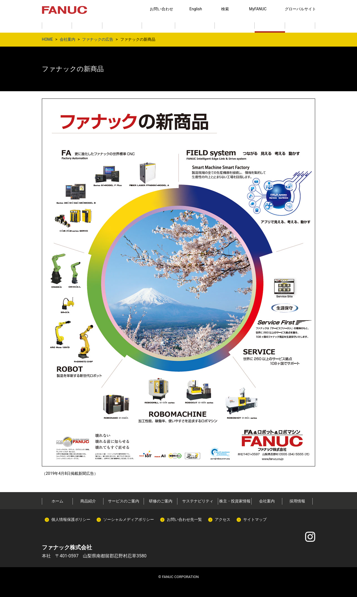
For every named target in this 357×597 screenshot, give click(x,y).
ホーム (57, 501)
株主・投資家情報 (234, 501)
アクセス (222, 519)
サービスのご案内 (123, 501)
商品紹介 (88, 501)
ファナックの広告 (97, 39)
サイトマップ (255, 519)
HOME (47, 39)
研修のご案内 (160, 501)
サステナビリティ (197, 501)
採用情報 (297, 501)
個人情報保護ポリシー (70, 519)
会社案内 (67, 39)
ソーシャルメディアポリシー (128, 519)
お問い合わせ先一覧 (184, 519)
